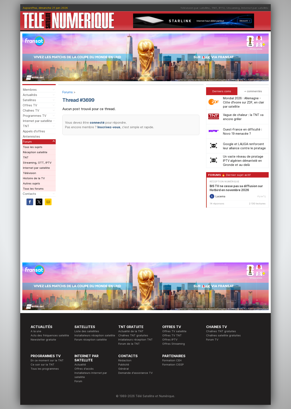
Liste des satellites (86, 331)
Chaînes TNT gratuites (133, 335)
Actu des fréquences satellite (50, 335)
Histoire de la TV (34, 178)
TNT (214, 7)
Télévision (29, 173)
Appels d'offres (34, 131)
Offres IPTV (170, 339)
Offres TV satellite (174, 331)
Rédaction (124, 360)
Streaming (233, 7)
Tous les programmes (45, 368)
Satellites (29, 100)
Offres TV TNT (172, 335)
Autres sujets (31, 183)
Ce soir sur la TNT (42, 364)
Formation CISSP (173, 364)
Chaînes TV (31, 110)
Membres (30, 90)
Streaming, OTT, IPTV (37, 162)
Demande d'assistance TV (135, 372)
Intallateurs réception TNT (135, 339)
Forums (67, 92)
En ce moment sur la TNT (47, 360)
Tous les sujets (32, 147)
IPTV (222, 7)
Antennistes (31, 136)
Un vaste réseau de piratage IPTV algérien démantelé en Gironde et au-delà (243, 161)
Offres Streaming (173, 343)
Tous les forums (33, 188)
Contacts (29, 194)
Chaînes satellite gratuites (223, 335)
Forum (27, 142)
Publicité (123, 364)
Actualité (80, 364)
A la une (36, 331)
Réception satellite (35, 152)
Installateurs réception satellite (94, 335)
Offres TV (30, 105)
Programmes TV (34, 116)
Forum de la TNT (129, 343)
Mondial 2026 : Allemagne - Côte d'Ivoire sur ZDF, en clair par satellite (243, 102)
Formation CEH (171, 360)
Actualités (30, 95)
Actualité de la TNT (131, 331)
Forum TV (212, 339)
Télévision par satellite (195, 7)
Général (123, 368)
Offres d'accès (84, 368)
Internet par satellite (254, 7)
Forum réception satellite (90, 339)
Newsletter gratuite (43, 339)
